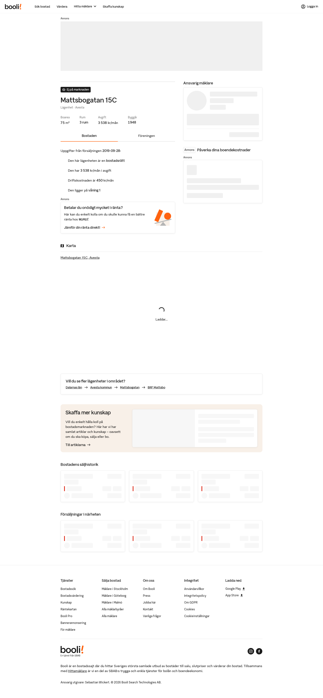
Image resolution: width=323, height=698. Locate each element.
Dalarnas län (74, 387)
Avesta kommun (101, 387)
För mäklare (68, 630)
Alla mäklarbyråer (113, 609)
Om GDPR (191, 602)
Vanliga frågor (152, 616)
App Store (234, 595)
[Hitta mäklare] (85, 6)
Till (78, 444)
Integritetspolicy (195, 596)
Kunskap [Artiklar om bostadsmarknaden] (66, 602)
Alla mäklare (109, 616)
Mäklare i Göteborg (114, 596)
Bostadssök (68, 589)
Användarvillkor (194, 589)
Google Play (235, 589)
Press (146, 596)
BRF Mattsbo (156, 387)
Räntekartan (69, 609)
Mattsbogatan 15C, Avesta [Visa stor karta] (80, 257)
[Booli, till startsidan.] (13, 6)
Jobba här (149, 602)
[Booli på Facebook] (259, 651)
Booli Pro (66, 616)
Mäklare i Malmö (112, 602)
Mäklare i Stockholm (115, 589)
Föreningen (146, 136)
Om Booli (149, 589)
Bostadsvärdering (72, 596)
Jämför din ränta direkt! (84, 227)
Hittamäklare (77, 671)
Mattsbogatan (129, 387)
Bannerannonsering (73, 623)
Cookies (189, 609)
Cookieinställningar (196, 616)
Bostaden (89, 136)
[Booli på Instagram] (251, 651)
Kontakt (148, 609)
